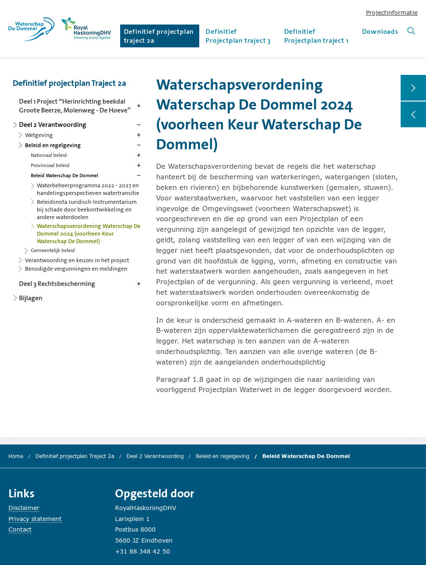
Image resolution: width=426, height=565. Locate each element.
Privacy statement (35, 518)
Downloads (380, 31)
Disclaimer (23, 507)
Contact (20, 529)
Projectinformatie (392, 12)
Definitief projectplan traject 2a (159, 36)
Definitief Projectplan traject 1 (316, 36)
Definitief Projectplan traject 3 (238, 36)
